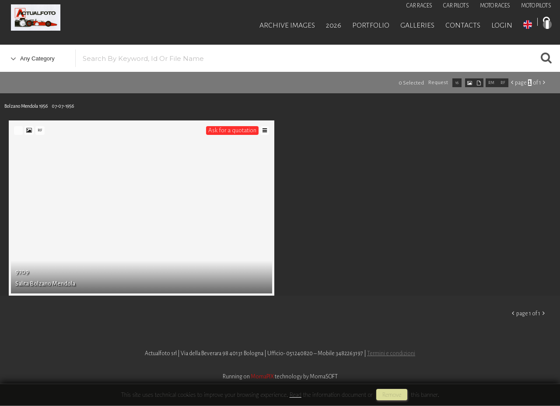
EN (527, 24)
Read (295, 394)
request (438, 82)
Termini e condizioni (391, 353)
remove (391, 394)
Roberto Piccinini (105, 19)
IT (547, 24)
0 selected (411, 83)
